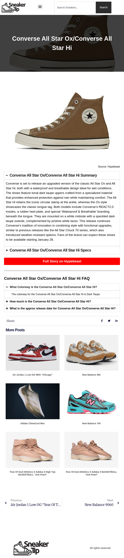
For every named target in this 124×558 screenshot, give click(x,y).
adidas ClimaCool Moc (32, 423)
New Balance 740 (91, 423)
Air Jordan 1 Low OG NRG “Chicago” (32, 374)
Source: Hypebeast (109, 166)
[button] (40, 6)
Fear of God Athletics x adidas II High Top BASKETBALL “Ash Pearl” (32, 473)
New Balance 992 (91, 374)
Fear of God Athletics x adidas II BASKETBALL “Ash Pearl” (91, 473)
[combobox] (74, 7)
